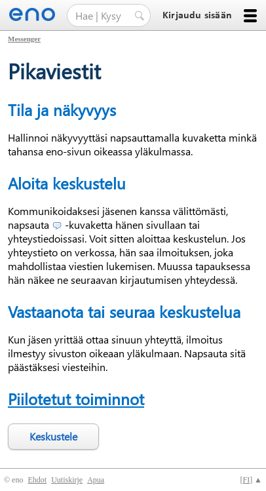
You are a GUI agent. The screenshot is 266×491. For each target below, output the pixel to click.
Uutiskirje (67, 479)
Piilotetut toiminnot (76, 398)
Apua (95, 479)
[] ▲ (251, 479)
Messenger (24, 39)
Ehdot (37, 479)
